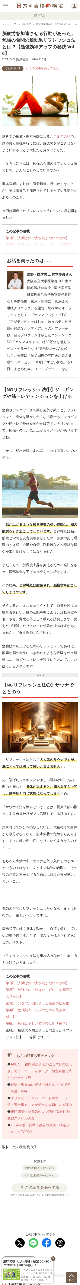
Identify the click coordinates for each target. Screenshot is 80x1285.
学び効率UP (12, 68)
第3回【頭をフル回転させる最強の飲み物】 (39, 1003)
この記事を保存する (39, 1187)
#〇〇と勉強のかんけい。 (40, 1175)
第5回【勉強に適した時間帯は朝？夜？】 (37, 1023)
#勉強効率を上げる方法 (39, 1168)
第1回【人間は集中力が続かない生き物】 (37, 238)
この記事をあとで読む (42, 68)
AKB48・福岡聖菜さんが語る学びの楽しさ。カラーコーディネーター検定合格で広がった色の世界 (40, 1071)
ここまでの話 (60, 136)
